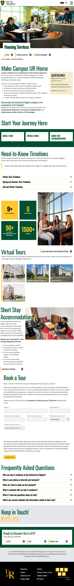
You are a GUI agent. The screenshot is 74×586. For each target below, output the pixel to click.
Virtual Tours (33, 135)
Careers (23, 572)
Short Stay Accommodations (58, 137)
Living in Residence (41, 55)
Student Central (42, 575)
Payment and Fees (22, 55)
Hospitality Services (64, 87)
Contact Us (63, 91)
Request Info (54, 541)
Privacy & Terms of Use (44, 572)
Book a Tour (8, 135)
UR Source (40, 578)
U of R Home (5, 59)
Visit (29, 541)
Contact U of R (25, 575)
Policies (39, 569)
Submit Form (9, 457)
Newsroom (24, 569)
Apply (7, 55)
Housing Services (17, 59)
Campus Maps (25, 578)
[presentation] (17, 435)
